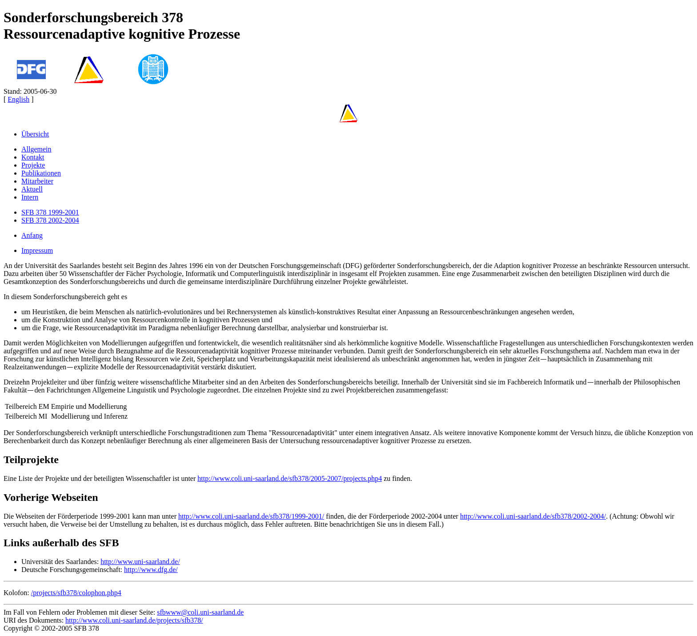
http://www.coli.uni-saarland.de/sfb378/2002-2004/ (533, 516)
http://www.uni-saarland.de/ (140, 561)
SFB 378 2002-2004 (50, 220)
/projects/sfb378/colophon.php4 (76, 592)
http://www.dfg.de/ (151, 569)
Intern (29, 197)
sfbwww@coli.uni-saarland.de (200, 612)
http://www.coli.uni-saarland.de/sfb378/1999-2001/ (251, 516)
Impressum (37, 250)
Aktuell (32, 189)
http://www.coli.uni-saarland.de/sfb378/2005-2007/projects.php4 (289, 478)
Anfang (32, 235)
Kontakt (32, 157)
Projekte (33, 165)
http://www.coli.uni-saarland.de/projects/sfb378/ (134, 620)
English (18, 99)
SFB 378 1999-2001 (50, 212)
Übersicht (35, 134)
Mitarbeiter (37, 181)
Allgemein (36, 149)
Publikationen (41, 173)
